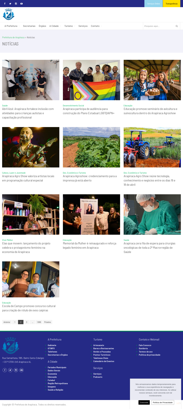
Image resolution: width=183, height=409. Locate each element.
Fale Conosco (145, 345)
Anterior (7, 322)
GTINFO (51, 348)
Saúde (5, 105)
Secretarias (29, 25)
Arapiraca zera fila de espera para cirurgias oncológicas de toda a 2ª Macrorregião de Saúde (149, 247)
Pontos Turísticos (101, 354)
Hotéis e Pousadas (102, 351)
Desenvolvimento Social (73, 105)
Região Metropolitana (58, 383)
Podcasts (97, 377)
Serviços (82, 25)
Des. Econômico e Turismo (74, 172)
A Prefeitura (11, 25)
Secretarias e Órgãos (58, 354)
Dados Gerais (54, 370)
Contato (95, 25)
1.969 (39, 322)
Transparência (171, 3)
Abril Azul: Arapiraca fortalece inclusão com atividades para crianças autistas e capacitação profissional (28, 113)
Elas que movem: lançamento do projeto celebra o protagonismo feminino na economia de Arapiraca (26, 247)
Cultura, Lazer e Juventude (14, 172)
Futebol (51, 380)
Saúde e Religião (55, 389)
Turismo (68, 25)
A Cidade (54, 25)
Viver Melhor (7, 240)
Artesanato (98, 345)
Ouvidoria (143, 348)
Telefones (52, 351)
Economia (52, 373)
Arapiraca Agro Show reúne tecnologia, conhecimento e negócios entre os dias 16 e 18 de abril (149, 180)
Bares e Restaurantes (103, 348)
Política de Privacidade (163, 402)
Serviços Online (153, 3)
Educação (128, 105)
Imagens (52, 386)
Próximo (47, 322)
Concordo (144, 402)
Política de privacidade (149, 354)
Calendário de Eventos (103, 361)
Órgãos (42, 25)
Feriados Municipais (57, 367)
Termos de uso (146, 351)
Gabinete (52, 345)
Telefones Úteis (100, 358)
